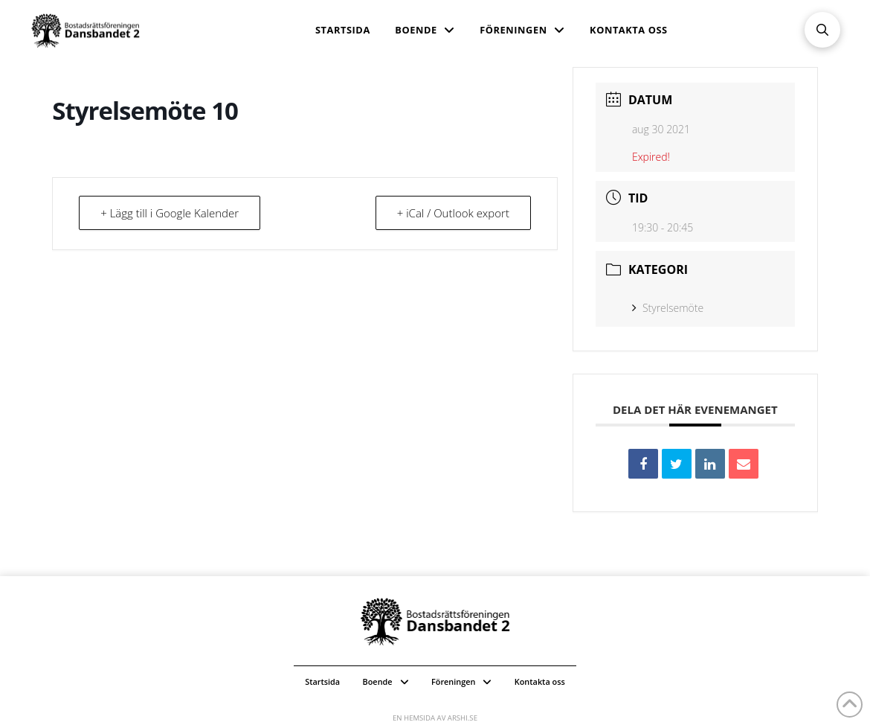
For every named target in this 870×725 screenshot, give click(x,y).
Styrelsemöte (667, 308)
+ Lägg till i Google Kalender (169, 212)
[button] (822, 30)
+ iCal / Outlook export (453, 212)
